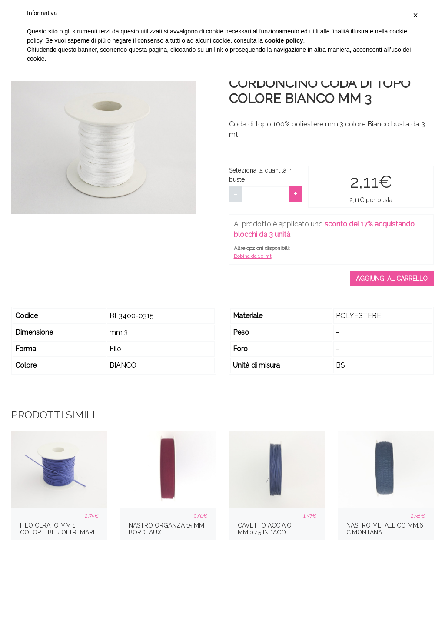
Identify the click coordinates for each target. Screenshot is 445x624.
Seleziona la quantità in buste (261, 175)
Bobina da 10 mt (253, 256)
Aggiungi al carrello (392, 278)
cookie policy (284, 40)
